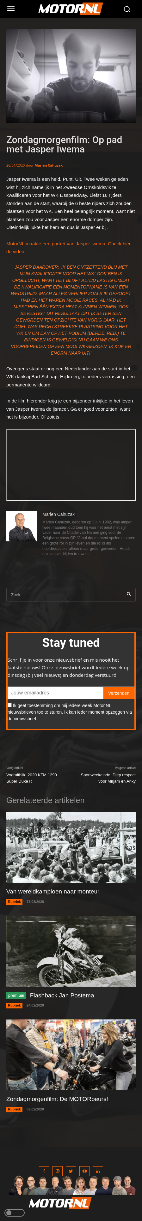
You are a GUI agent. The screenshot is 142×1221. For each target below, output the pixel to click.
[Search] (129, 595)
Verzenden (118, 693)
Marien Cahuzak (48, 165)
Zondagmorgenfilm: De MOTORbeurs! (57, 1099)
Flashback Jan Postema (62, 995)
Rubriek (14, 902)
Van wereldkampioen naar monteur (52, 891)
